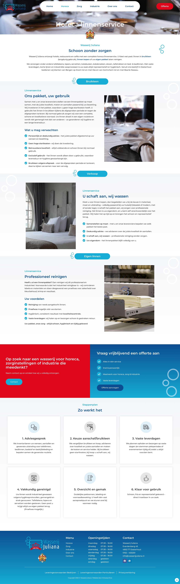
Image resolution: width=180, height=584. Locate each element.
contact (15, 373)
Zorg (79, 6)
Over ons (112, 6)
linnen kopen (83, 59)
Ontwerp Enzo (107, 578)
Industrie (95, 6)
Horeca (65, 6)
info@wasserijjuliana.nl (133, 556)
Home (49, 6)
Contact (129, 6)
